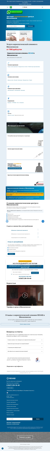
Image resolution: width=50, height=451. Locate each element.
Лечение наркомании (13, 64)
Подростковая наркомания (13, 66)
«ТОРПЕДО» (14, 102)
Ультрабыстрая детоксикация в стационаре (19, 135)
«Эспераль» (21, 102)
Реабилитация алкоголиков (12, 408)
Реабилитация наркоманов (12, 404)
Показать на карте (25, 437)
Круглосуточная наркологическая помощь (18, 175)
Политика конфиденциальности (13, 394)
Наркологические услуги (19, 115)
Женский (15, 80)
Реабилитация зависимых (14, 88)
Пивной (30, 80)
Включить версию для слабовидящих (14, 381)
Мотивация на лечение (16, 125)
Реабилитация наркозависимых (34, 66)
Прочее (9, 113)
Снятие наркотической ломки (15, 148)
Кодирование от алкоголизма (13, 410)
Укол (18, 102)
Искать (38, 419)
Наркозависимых (11, 90)
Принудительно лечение (23, 66)
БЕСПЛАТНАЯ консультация (15, 168)
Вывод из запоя (10, 80)
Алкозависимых (17, 90)
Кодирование (11, 100)
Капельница (20, 80)
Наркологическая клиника (12, 400)
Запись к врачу (10, 387)
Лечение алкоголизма (13, 76)
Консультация (30, 26)
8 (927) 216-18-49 (27, 4)
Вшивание (9, 102)
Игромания (23, 90)
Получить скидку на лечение (25, 324)
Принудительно (26, 80)
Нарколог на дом (11, 115)
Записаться (11, 253)
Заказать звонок (35, 272)
